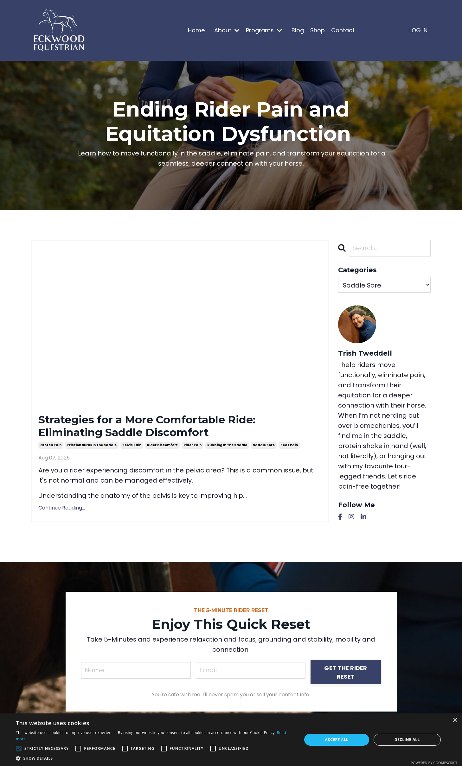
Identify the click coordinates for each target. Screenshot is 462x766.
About (227, 30)
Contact (343, 30)
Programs (264, 30)
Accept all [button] (336, 739)
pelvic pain (131, 447)
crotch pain (50, 447)
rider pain (192, 447)
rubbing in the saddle (227, 447)
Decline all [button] (407, 739)
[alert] (231, 739)
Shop (317, 30)
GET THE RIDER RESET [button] (345, 674)
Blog (298, 30)
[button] (154, 758)
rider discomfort (162, 447)
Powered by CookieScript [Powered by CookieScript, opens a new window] (434, 762)
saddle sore (264, 447)
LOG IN (418, 30)
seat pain (289, 447)
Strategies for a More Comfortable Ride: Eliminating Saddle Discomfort (156, 427)
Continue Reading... (61, 510)
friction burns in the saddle (92, 447)
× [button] (454, 720)
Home (196, 30)
